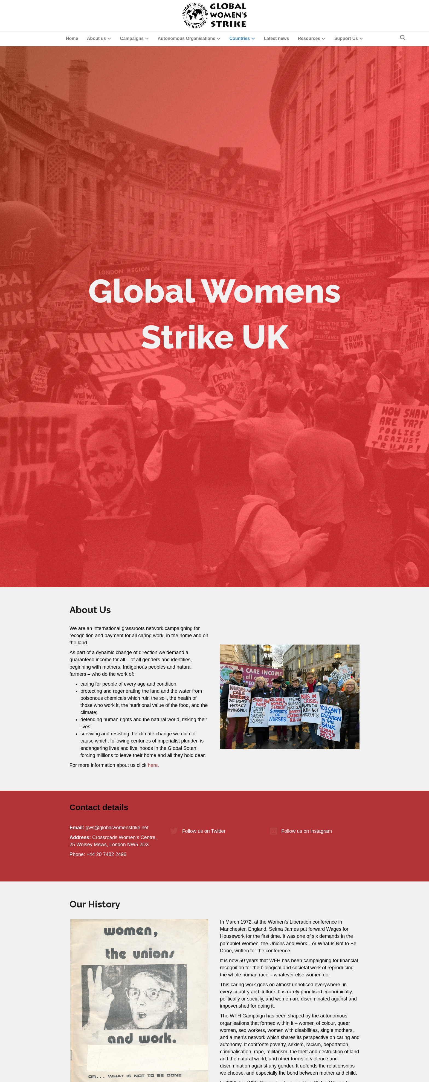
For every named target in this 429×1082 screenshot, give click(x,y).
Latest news (276, 38)
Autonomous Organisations (186, 38)
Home (72, 38)
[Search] (403, 38)
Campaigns (132, 38)
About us (96, 38)
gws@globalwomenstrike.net (117, 827)
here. (153, 765)
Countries (239, 38)
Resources (309, 38)
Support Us (346, 38)
